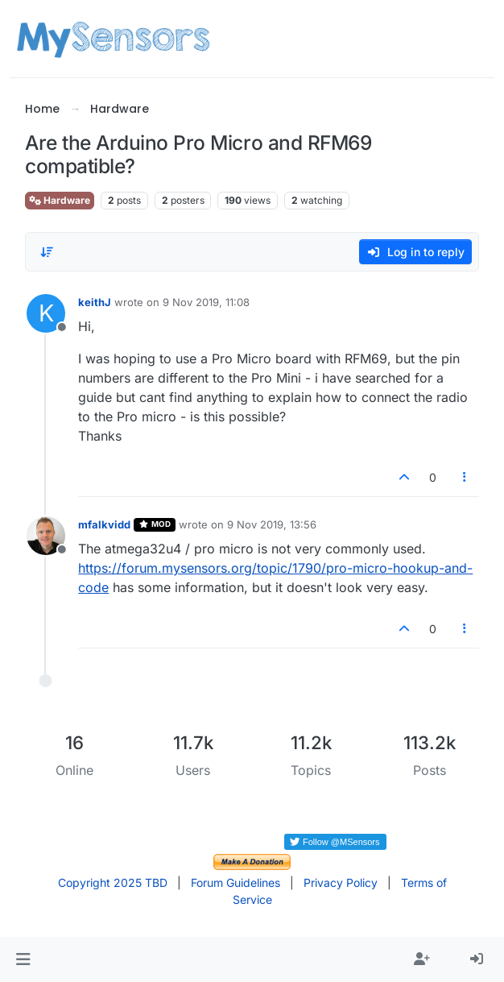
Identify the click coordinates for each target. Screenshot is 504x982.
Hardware (59, 200)
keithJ (94, 302)
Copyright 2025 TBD (112, 882)
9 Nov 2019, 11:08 (206, 302)
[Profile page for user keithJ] (46, 313)
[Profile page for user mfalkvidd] (46, 535)
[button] (22, 959)
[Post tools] (464, 477)
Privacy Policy (341, 882)
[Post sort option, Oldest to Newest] (46, 252)
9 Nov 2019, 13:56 (271, 524)
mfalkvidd (104, 524)
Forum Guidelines (235, 882)
